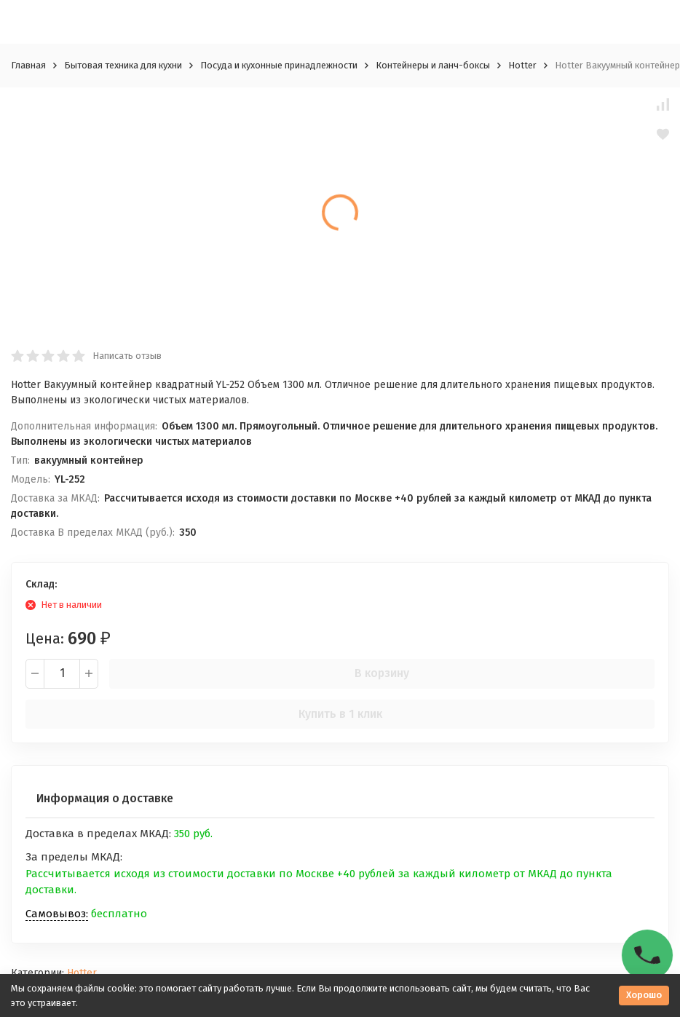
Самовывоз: (56, 913)
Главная (28, 65)
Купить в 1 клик (340, 714)
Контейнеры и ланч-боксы (433, 65)
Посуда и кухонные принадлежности (278, 65)
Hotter (522, 65)
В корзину (382, 673)
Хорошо (644, 994)
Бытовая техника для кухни (123, 65)
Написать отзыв (127, 355)
